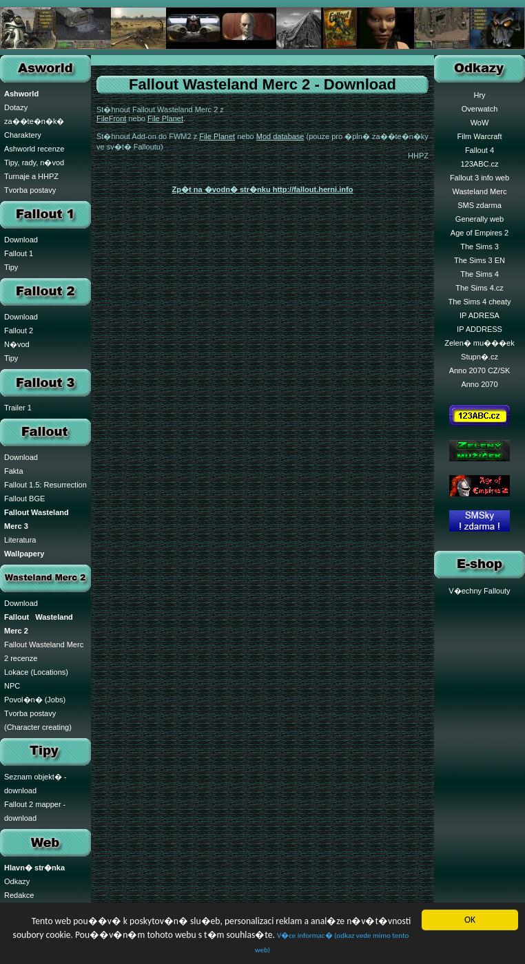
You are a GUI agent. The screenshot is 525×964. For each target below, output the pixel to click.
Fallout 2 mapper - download (34, 811)
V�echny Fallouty (479, 591)
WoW (480, 122)
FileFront (111, 118)
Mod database (280, 136)
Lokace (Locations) (36, 672)
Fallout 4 (479, 150)
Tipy (11, 267)
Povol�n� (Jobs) (34, 699)
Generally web (479, 219)
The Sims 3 (479, 246)
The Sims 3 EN (479, 260)
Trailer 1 (18, 408)
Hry (479, 95)
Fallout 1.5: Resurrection (45, 485)
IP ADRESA (480, 315)
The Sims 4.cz (479, 288)
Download (21, 239)
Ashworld (21, 94)
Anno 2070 (479, 384)
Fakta (13, 471)
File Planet (165, 118)
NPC (12, 686)
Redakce (19, 895)
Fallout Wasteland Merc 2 (38, 624)
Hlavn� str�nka (34, 867)
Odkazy (17, 881)
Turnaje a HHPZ (31, 176)
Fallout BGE (24, 498)
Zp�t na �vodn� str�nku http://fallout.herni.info (262, 189)
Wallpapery (24, 553)
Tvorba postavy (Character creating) (38, 720)
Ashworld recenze (34, 149)
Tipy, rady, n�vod (34, 162)
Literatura (20, 540)
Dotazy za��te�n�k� (34, 114)
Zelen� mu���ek (479, 343)
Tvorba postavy (30, 190)
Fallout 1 (18, 253)
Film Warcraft (479, 136)
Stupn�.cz (479, 357)
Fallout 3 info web (479, 178)
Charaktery (22, 135)
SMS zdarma (479, 205)
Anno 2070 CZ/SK (480, 370)
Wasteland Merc (479, 191)
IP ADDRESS (479, 329)
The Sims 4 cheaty (479, 301)
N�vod (17, 344)
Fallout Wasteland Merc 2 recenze (43, 651)
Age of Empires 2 (479, 233)
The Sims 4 (479, 274)
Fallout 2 (18, 330)
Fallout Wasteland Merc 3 (36, 519)
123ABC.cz (479, 164)
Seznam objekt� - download (35, 784)
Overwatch (480, 109)
